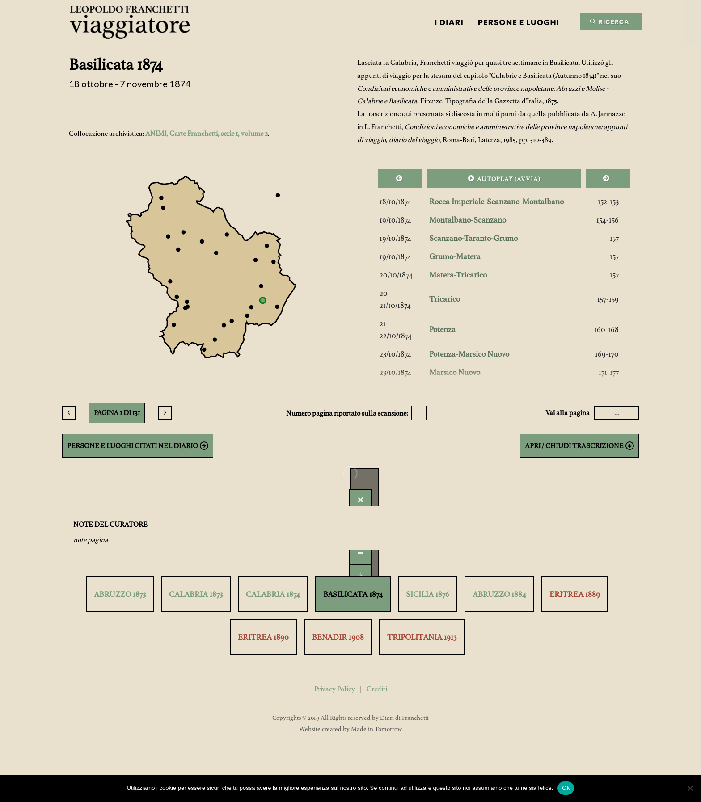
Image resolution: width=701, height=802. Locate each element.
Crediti (377, 689)
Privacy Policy (334, 689)
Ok (566, 788)
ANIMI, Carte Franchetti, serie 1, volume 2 (206, 134)
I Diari (449, 22)
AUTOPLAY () (504, 178)
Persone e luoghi (518, 22)
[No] (689, 788)
